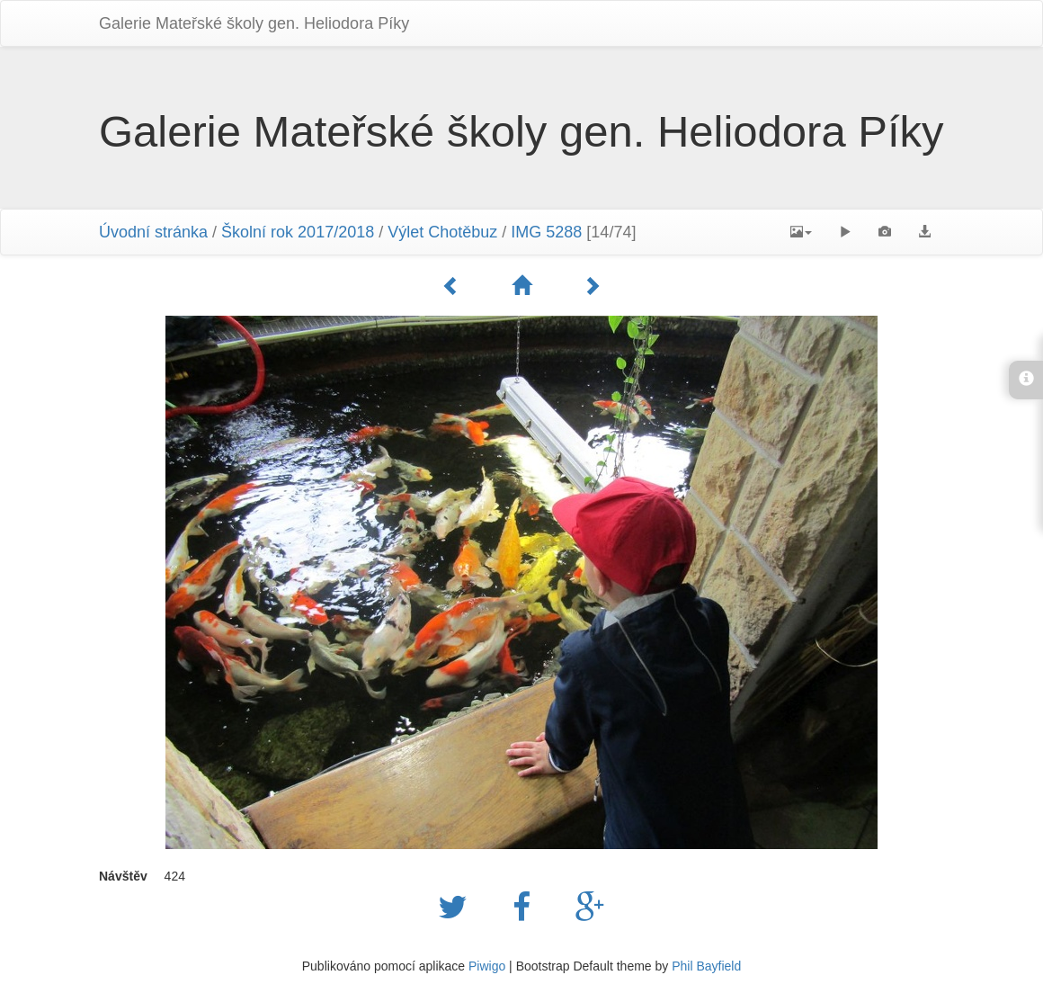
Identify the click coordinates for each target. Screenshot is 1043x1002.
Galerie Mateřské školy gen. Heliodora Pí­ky (254, 23)
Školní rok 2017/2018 (297, 232)
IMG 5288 (546, 232)
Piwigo (486, 966)
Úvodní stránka (153, 232)
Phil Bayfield (706, 966)
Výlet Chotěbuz (442, 232)
